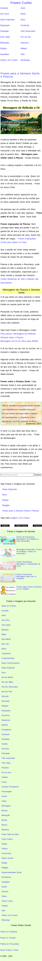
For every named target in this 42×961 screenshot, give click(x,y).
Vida (23, 54)
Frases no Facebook (8, 932)
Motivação (4, 43)
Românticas (6, 877)
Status (4, 896)
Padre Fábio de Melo (10, 834)
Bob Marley (6, 639)
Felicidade (6, 753)
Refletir (24, 48)
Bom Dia (5, 644)
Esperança (6, 720)
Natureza (25, 43)
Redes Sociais (7, 858)
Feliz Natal (5, 37)
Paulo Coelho (7, 839)
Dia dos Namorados (10, 687)
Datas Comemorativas (10, 663)
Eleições (5, 706)
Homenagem (7, 791)
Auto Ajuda (6, 625)
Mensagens (6, 806)
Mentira (5, 811)
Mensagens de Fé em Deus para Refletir (19, 341)
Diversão (5, 696)
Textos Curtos (7, 901)
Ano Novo (4, 14)
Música (4, 825)
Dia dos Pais (7, 692)
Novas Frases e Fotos (9, 950)
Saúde (4, 887)
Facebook (25, 25)
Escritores (6, 715)
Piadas (4, 844)
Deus (23, 19)
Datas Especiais (7, 19)
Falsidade (4, 31)
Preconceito (6, 853)
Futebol (5, 777)
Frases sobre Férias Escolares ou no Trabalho (20, 590)
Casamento (6, 653)
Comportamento (8, 658)
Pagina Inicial (21, 526)
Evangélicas (6, 730)
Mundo (4, 820)
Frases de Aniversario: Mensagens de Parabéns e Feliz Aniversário (19, 540)
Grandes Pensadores (10, 787)
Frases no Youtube (8, 938)
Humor (4, 796)
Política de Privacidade (9, 944)
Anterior (5, 526)
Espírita (5, 725)
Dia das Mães (7, 682)
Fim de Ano (26, 37)
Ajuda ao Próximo (9, 606)
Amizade (4, 8)
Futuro (4, 782)
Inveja (4, 801)
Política (3, 48)
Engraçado (5, 25)
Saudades (4, 54)
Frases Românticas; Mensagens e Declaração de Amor (20, 565)
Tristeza (5, 906)
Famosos (5, 749)
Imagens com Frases (20, 518)
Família (4, 744)
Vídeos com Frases (9, 60)
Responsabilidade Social (11, 872)
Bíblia (4, 634)
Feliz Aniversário (28, 31)
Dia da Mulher (7, 677)
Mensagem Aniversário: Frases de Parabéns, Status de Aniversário (21, 552)
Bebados (5, 630)
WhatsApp (25, 60)
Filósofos (5, 768)
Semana (5, 891)
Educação (6, 701)
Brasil (23, 14)
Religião (5, 868)
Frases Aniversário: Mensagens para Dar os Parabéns (18, 577)
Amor (23, 8)
